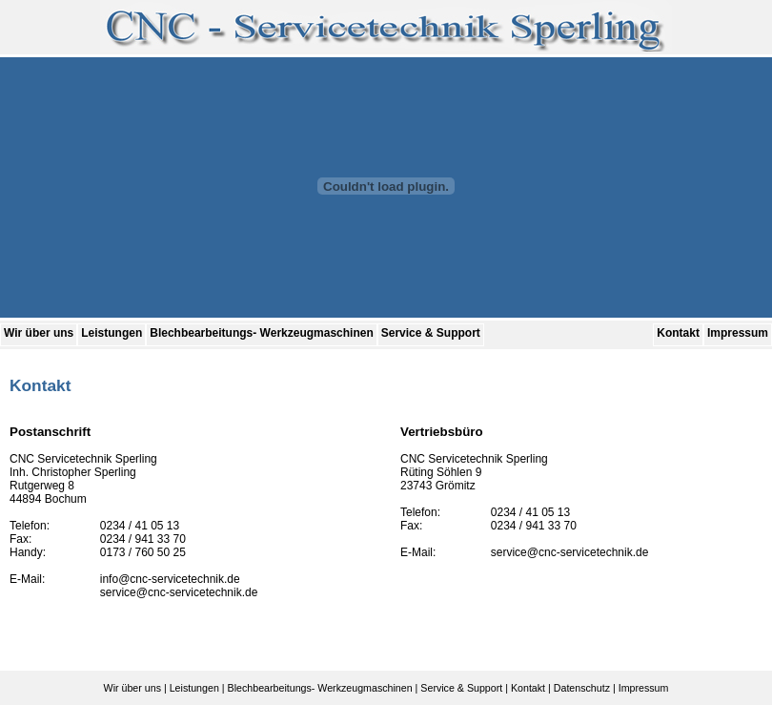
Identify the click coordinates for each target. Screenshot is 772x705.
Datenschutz (582, 688)
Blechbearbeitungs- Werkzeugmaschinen (262, 333)
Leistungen (111, 333)
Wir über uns (38, 333)
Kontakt (678, 333)
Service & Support (430, 333)
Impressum (737, 333)
